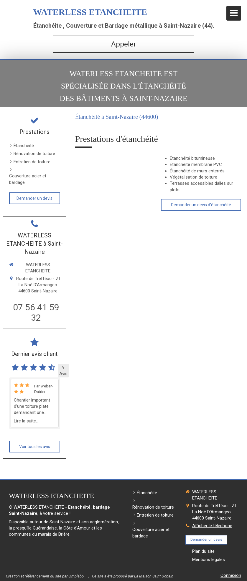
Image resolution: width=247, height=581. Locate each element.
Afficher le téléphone (212, 525)
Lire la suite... (26, 421)
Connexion (230, 575)
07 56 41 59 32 (36, 312)
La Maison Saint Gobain (153, 576)
